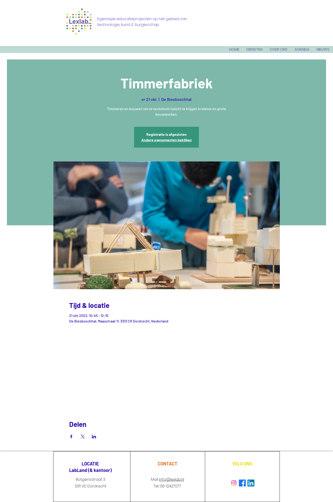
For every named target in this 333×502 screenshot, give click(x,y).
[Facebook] (242, 483)
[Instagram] (233, 483)
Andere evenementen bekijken (166, 140)
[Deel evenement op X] (82, 436)
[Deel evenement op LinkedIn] (94, 436)
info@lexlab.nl (171, 479)
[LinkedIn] (250, 483)
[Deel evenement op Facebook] (71, 436)
